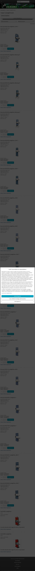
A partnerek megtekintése (6, 293)
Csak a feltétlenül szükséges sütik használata (17, 298)
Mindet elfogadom (17, 296)
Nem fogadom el (17, 301)
